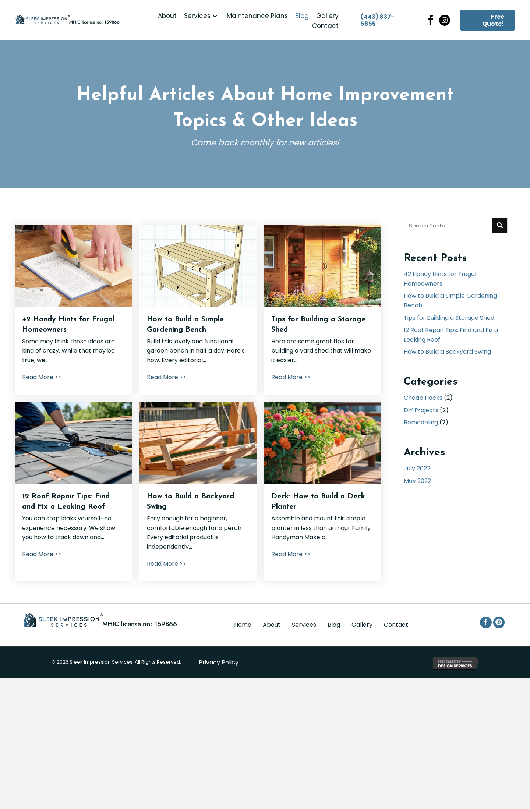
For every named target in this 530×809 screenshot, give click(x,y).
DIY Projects (421, 410)
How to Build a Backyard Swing (447, 351)
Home (242, 625)
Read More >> (41, 376)
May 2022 (417, 481)
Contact (396, 625)
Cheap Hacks (423, 397)
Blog (334, 625)
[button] (215, 16)
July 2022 (417, 468)
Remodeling (421, 422)
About (271, 625)
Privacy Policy (219, 662)
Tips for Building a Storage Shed (449, 318)
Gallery (361, 625)
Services (304, 625)
